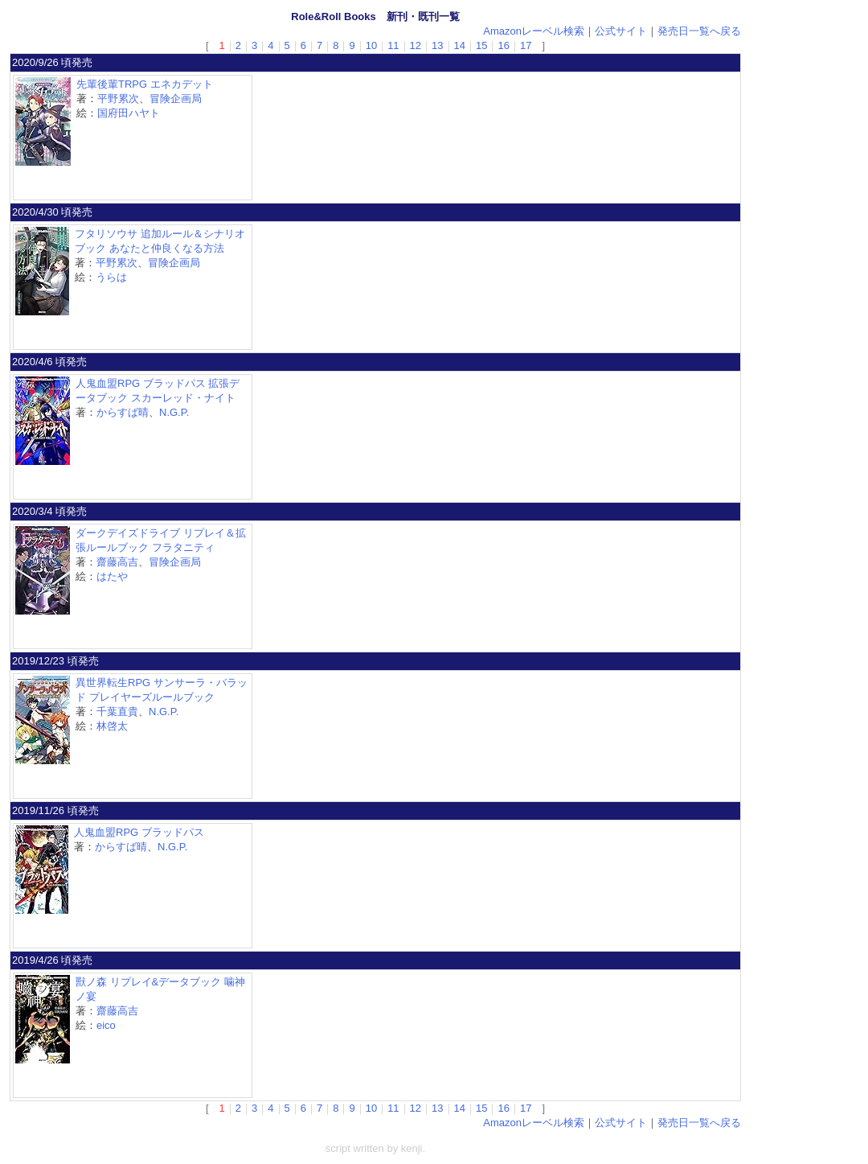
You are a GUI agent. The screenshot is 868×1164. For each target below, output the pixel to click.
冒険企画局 (175, 99)
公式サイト (621, 31)
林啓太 (112, 726)
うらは (111, 277)
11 (393, 45)
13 (437, 45)
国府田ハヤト (128, 113)
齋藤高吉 (117, 562)
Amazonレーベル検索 (533, 31)
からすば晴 (122, 412)
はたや (112, 576)
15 (481, 45)
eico (106, 1025)
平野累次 (118, 99)
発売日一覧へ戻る (699, 31)
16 (503, 45)
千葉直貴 (117, 711)
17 (525, 45)
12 (415, 45)
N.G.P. (174, 412)
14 (459, 45)
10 (371, 45)
